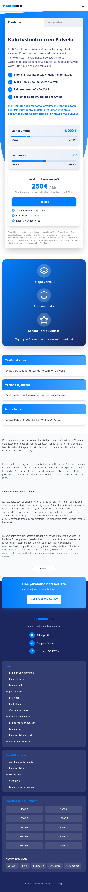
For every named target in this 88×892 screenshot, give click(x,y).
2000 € (63, 809)
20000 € (24, 827)
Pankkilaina (14, 704)
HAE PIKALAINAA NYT (44, 599)
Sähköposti (43, 635)
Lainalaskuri (14, 729)
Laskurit (12, 865)
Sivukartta (55, 865)
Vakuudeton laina (17, 710)
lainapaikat (7, 471)
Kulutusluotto (15, 679)
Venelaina (13, 780)
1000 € (24, 809)
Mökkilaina (13, 774)
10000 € (63, 818)
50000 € (63, 836)
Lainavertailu (14, 685)
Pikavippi (12, 697)
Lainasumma (20, 131)
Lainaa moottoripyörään (20, 722)
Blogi (25, 865)
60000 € (24, 845)
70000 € (63, 845)
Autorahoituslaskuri (18, 741)
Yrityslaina (54, 22)
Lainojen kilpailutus (18, 716)
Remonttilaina (15, 768)
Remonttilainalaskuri (19, 735)
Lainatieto (38, 865)
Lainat (10, 666)
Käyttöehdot (72, 865)
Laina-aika (18, 155)
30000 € (63, 827)
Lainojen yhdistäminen (20, 672)
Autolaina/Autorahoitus (20, 762)
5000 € (24, 818)
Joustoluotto (14, 691)
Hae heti (44, 201)
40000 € (24, 836)
